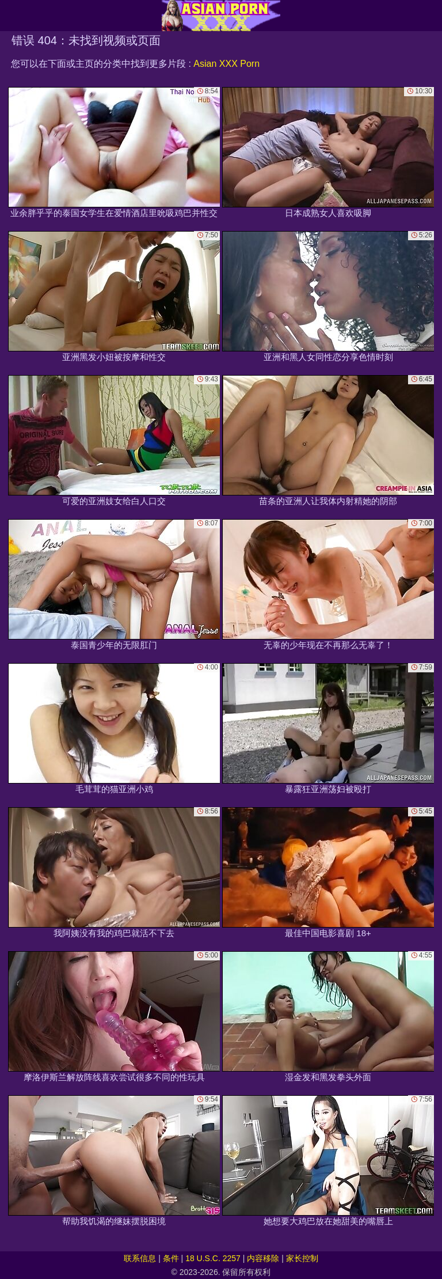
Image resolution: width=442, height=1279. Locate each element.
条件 (171, 1258)
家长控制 (302, 1258)
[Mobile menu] (10, 15)
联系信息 (140, 1258)
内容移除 (263, 1258)
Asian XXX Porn (226, 64)
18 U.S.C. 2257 (213, 1258)
